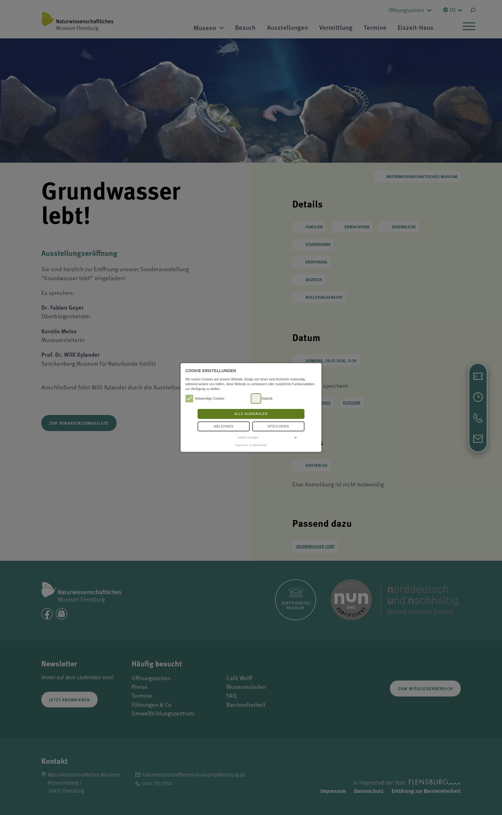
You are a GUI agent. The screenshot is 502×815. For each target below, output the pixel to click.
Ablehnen (224, 426)
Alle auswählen (251, 414)
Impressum (241, 445)
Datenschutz (259, 445)
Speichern (278, 426)
